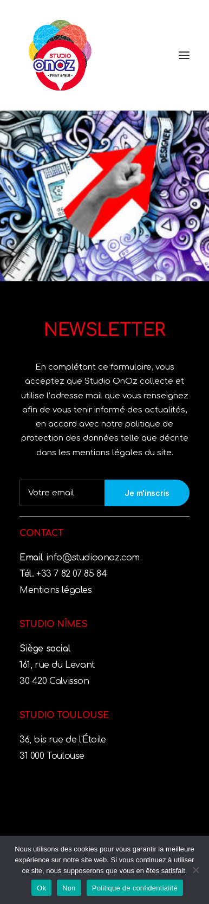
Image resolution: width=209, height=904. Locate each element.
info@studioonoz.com (91, 558)
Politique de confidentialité (135, 888)
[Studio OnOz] (104, 55)
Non (69, 888)
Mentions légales (55, 590)
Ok (41, 888)
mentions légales (109, 452)
